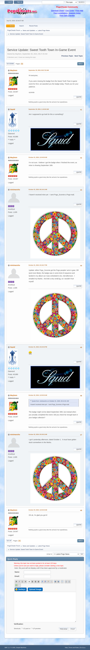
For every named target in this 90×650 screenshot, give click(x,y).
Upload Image (35, 589)
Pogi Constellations (61, 13)
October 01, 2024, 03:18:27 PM (37, 265)
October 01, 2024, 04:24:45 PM (37, 347)
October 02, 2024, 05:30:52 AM (37, 434)
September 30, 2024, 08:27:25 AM (38, 70)
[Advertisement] (45, 41)
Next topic (79, 56)
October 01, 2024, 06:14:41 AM (37, 189)
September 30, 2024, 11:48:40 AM (38, 109)
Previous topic (67, 56)
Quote (77, 97)
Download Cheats (57, 11)
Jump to (49, 554)
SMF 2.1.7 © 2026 (9, 647)
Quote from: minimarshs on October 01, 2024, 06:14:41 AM (50, 401)
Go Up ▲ (82, 647)
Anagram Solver (75, 13)
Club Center (69, 11)
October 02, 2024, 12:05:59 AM (37, 395)
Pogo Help (79, 11)
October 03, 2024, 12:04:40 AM (37, 510)
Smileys (21, 589)
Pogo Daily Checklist (67, 15)
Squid (12, 109)
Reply (80, 64)
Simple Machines (21, 647)
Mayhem (13, 70)
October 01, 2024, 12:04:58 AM (37, 157)
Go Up (9, 541)
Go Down (10, 64)
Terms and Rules (74, 647)
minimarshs (15, 190)
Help (66, 647)
